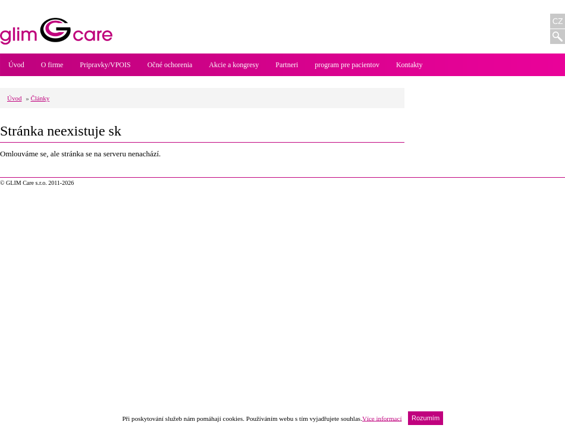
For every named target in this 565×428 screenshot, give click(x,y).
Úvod (16, 65)
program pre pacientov (347, 65)
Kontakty (409, 65)
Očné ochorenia (170, 65)
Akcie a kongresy (234, 65)
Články (39, 98)
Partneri (286, 65)
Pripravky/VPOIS (105, 65)
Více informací (382, 417)
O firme (52, 65)
